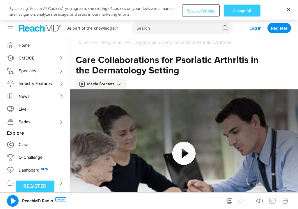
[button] (101, 84)
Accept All (242, 10)
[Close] (288, 9)
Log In (255, 28)
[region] (149, 10)
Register (279, 28)
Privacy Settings (201, 10)
